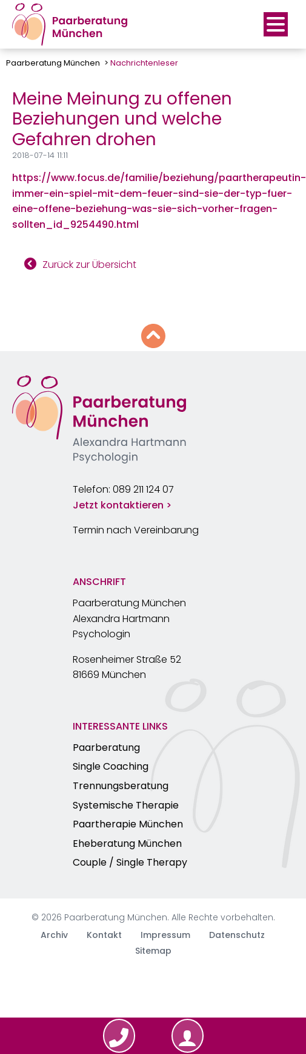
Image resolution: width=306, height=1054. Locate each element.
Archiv (54, 935)
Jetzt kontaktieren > (122, 505)
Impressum (165, 935)
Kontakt (104, 935)
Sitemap (153, 951)
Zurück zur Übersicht (89, 265)
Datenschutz (237, 935)
